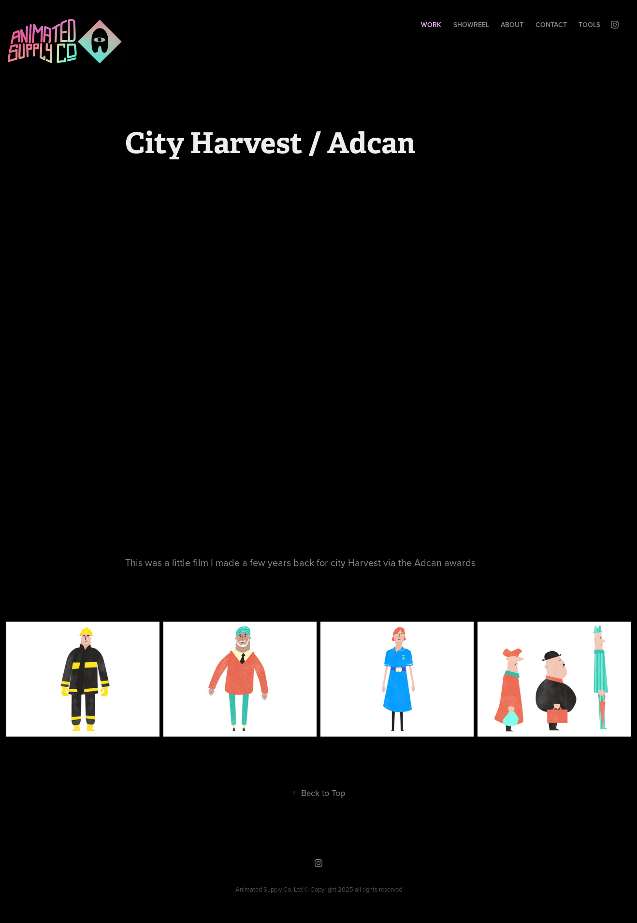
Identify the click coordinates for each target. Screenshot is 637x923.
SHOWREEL (471, 24)
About (512, 24)
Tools (589, 24)
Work (431, 24)
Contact (551, 24)
